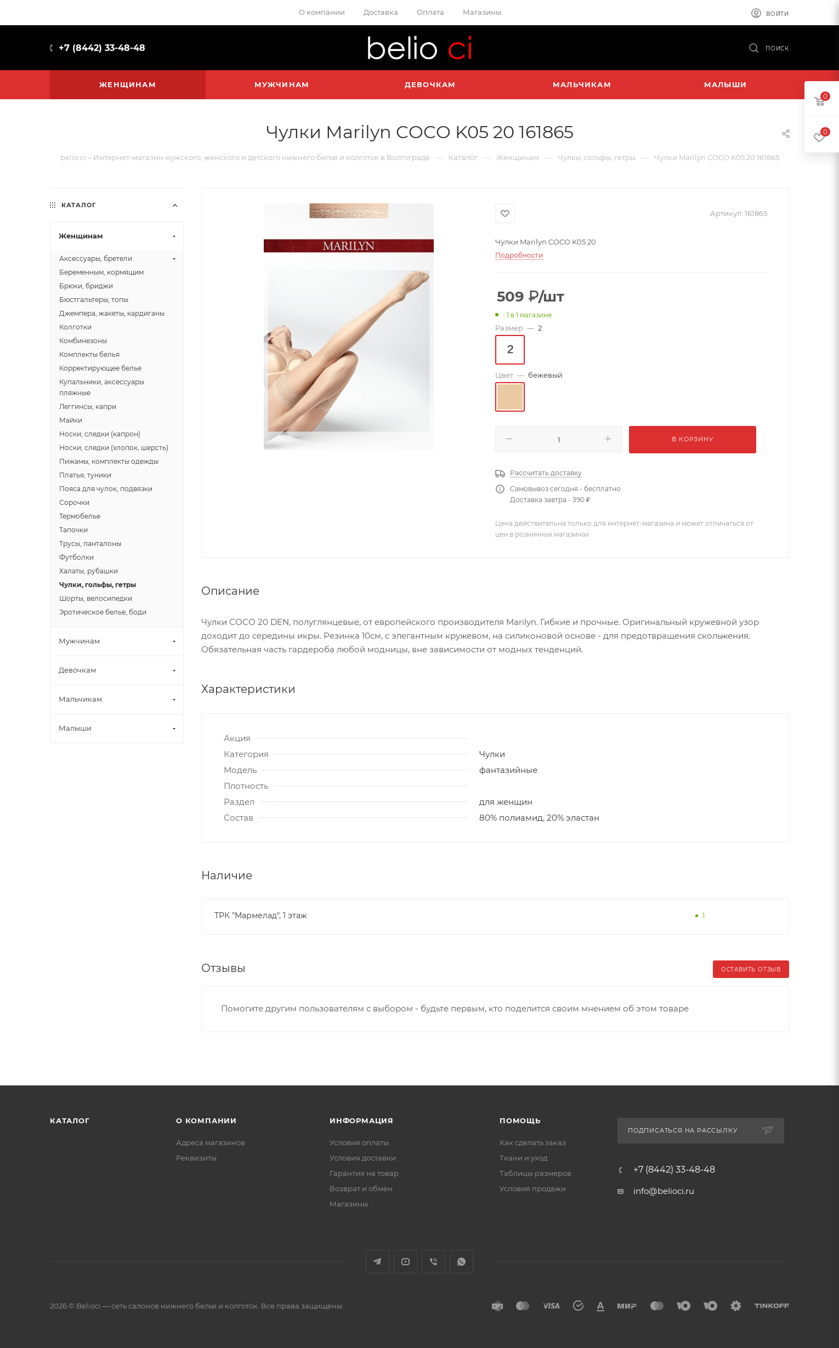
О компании (206, 1120)
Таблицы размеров (535, 1173)
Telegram (377, 1261)
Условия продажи (533, 1188)
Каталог (70, 1120)
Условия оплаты (359, 1142)
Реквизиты (196, 1157)
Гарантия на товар (364, 1173)
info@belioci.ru (663, 1191)
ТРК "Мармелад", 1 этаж (260, 915)
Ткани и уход (523, 1157)
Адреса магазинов (210, 1142)
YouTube (405, 1261)
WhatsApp (461, 1261)
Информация (362, 1120)
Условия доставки (363, 1157)
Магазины (349, 1203)
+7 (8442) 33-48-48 (102, 48)
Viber (433, 1261)
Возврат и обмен (361, 1188)
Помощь (520, 1120)
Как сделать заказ (533, 1142)
